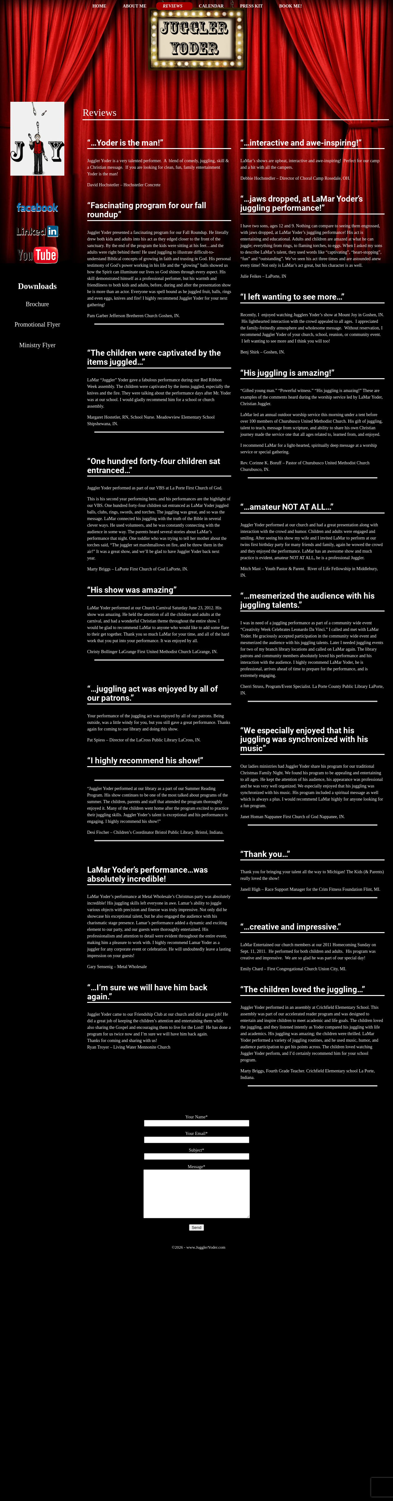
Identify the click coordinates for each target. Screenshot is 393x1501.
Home (99, 6)
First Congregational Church (292, 969)
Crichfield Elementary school (332, 1071)
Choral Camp (311, 178)
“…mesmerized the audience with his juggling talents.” (307, 600)
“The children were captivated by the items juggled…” (154, 357)
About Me (135, 6)
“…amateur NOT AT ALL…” (287, 507)
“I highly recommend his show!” (145, 760)
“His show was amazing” (132, 590)
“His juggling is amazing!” (287, 373)
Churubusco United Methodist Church (336, 463)
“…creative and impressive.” (290, 926)
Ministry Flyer (37, 345)
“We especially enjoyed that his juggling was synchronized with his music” (304, 739)
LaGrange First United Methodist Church (155, 651)
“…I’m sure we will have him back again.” (147, 992)
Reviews (172, 6)
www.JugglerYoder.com (205, 1256)
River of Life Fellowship (329, 568)
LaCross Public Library (156, 740)
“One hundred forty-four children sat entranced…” (153, 465)
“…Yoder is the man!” (125, 142)
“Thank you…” (265, 854)
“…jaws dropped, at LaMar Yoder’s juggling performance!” (301, 203)
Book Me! (290, 6)
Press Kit (251, 6)
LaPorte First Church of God (140, 569)
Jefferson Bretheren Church (133, 315)
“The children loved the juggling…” (302, 989)
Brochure (37, 304)
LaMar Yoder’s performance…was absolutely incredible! (147, 874)
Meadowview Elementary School (185, 417)
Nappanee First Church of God (291, 816)
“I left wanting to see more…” (292, 297)
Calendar (211, 6)
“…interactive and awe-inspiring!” (301, 142)
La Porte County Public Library (340, 686)
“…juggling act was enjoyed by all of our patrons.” (152, 693)
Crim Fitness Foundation (340, 889)
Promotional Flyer (37, 324)
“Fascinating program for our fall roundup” (146, 210)
